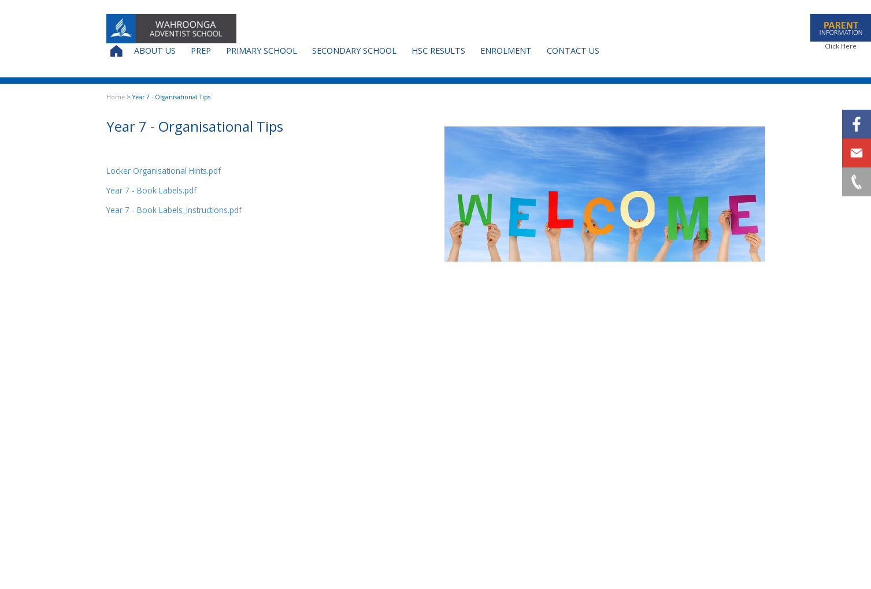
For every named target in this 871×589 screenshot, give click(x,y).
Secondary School (354, 50)
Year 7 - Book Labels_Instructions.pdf (174, 209)
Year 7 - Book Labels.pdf (151, 190)
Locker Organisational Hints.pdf (163, 170)
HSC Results (438, 50)
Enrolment (506, 50)
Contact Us (573, 50)
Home (115, 97)
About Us (155, 50)
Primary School (261, 50)
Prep (201, 50)
